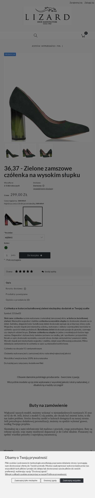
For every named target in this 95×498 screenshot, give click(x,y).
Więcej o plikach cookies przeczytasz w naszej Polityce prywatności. (36, 474)
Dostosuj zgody (50, 480)
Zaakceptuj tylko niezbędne (26, 480)
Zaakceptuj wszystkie (72, 480)
